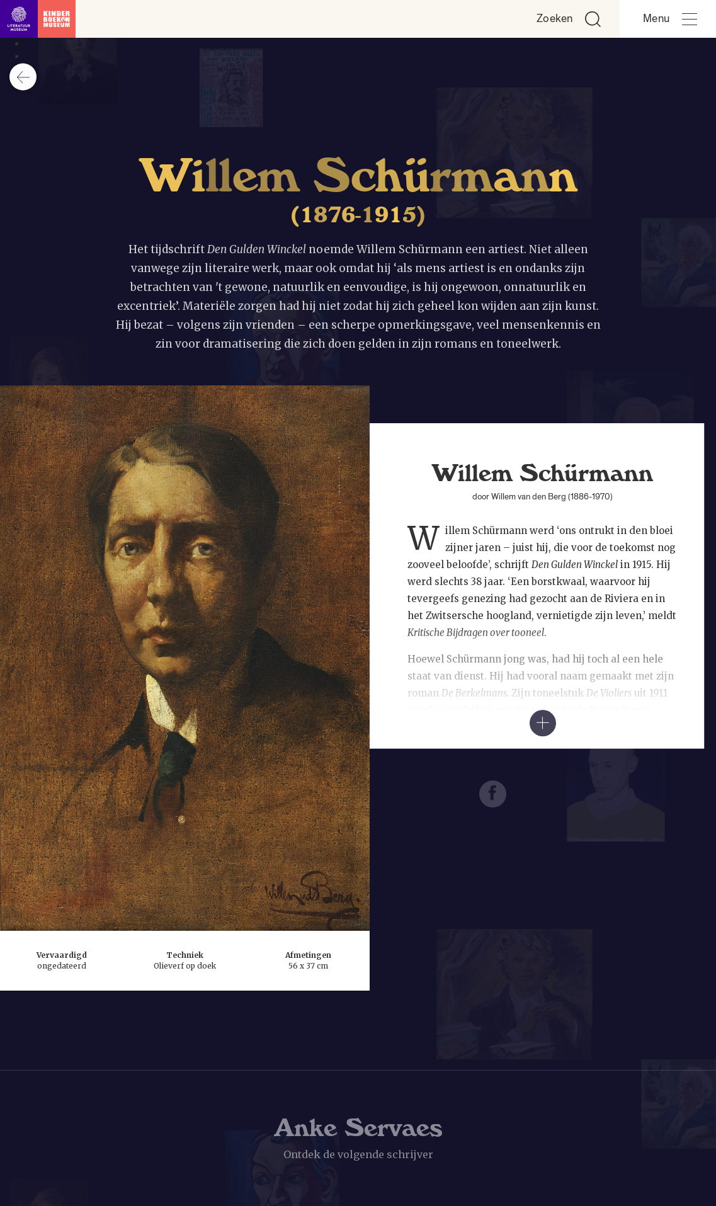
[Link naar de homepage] (38, 19)
